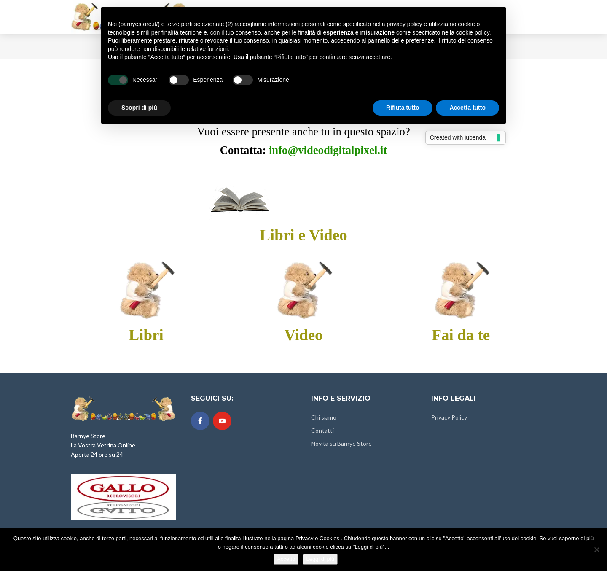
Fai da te (461, 335)
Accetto (286, 559)
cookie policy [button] (472, 32)
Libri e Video (303, 235)
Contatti (322, 430)
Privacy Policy (449, 417)
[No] (596, 549)
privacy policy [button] (404, 24)
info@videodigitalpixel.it (328, 150)
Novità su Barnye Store (341, 443)
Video (303, 335)
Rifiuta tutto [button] (402, 107)
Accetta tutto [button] (467, 107)
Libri (146, 335)
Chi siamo (323, 417)
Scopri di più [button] (139, 107)
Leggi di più (320, 559)
